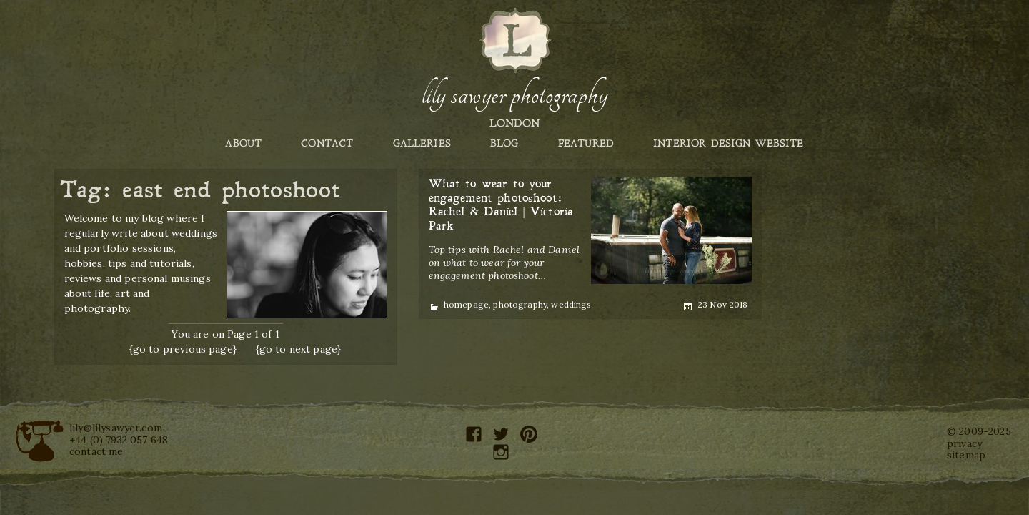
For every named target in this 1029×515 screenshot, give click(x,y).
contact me (96, 451)
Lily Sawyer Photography (514, 95)
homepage (466, 304)
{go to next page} (299, 349)
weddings (571, 304)
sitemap (966, 454)
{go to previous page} (183, 349)
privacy (964, 443)
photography (520, 304)
